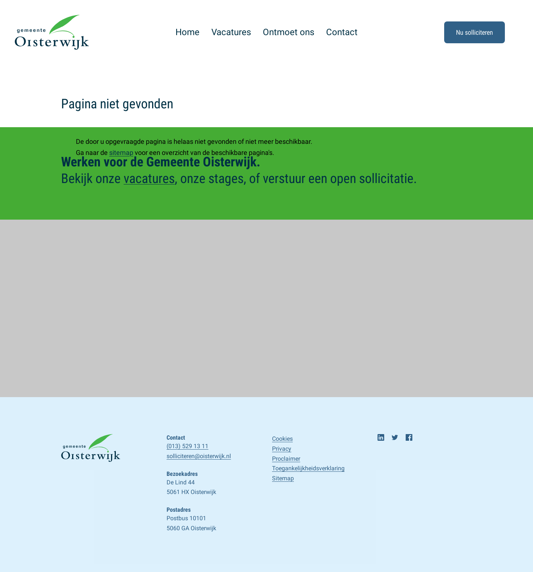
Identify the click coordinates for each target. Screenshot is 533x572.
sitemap (121, 152)
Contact (342, 32)
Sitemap (283, 478)
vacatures (149, 178)
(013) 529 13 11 (187, 446)
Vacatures (231, 32)
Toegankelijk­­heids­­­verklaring (308, 468)
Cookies (282, 438)
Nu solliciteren (474, 32)
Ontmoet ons (288, 32)
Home (187, 32)
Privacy (281, 448)
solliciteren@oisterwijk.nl (199, 456)
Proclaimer (286, 458)
